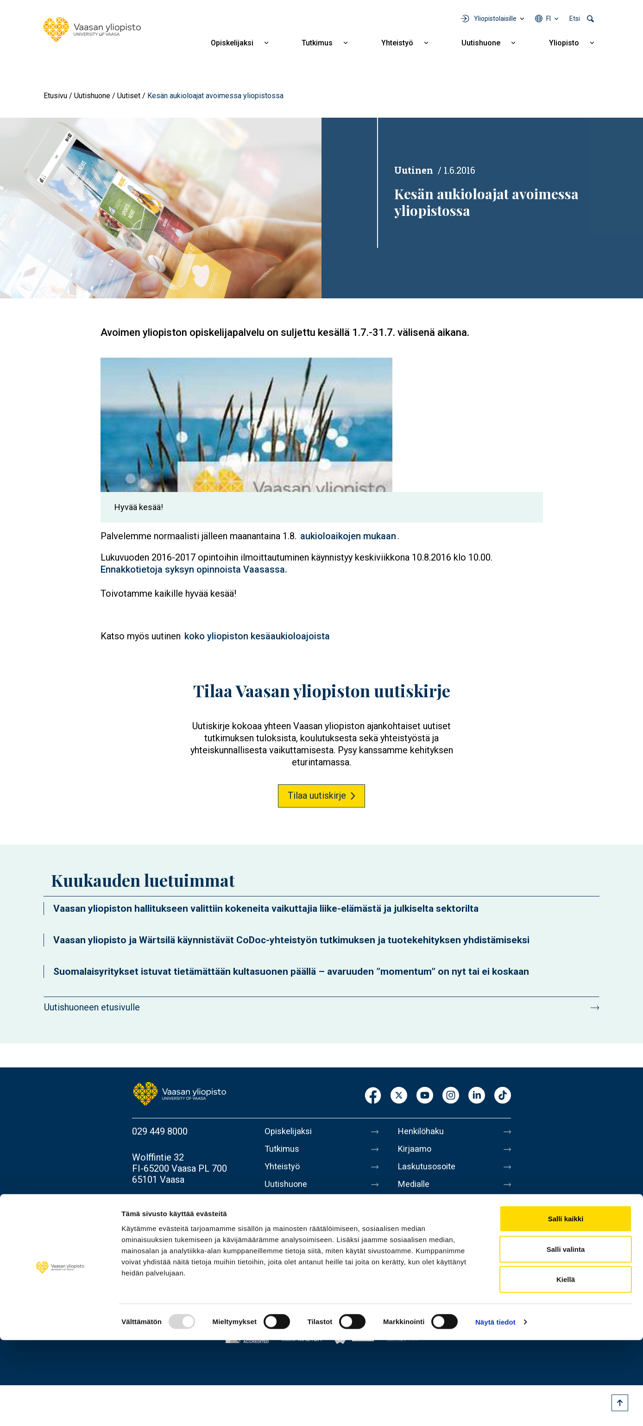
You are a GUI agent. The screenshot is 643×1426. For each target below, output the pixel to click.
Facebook (373, 1096)
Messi (409, 1209)
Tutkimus (317, 42)
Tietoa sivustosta (432, 1228)
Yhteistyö (397, 42)
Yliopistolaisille (495, 18)
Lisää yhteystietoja (170, 1205)
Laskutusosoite (428, 1170)
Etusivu (55, 95)
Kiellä (565, 1365)
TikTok (502, 1096)
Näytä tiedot (495, 1408)
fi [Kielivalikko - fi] (548, 18)
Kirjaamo (415, 1150)
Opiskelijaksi (232, 42)
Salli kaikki (566, 1304)
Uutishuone (480, 42)
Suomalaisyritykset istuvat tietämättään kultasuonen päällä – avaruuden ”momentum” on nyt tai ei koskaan (291, 971)
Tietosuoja (419, 1248)
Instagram (450, 1096)
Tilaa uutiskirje (317, 795)
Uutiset (128, 95)
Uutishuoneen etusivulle (92, 1007)
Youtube (424, 1096)
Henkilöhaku (422, 1131)
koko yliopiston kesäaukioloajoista (257, 636)
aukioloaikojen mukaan (348, 536)
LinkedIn (476, 1096)
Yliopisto (564, 42)
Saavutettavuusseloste (443, 1267)
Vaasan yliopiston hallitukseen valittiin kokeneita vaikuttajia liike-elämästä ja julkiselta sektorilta (266, 908)
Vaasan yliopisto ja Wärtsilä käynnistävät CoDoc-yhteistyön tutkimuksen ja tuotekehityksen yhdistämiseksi (291, 940)
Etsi (574, 18)
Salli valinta (566, 1335)
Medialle (415, 1189)
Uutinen (413, 170)
